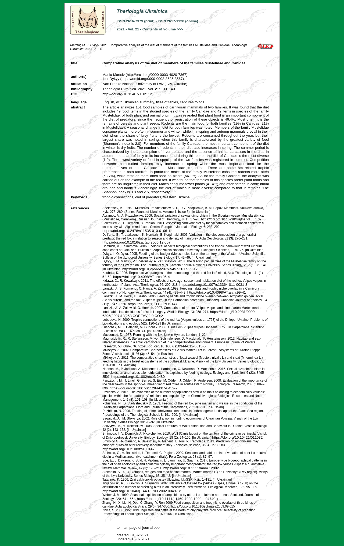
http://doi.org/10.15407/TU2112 (127, 94)
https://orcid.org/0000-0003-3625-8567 (151, 79)
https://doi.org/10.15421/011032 (237, 437)
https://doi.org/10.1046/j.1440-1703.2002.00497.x (141, 491)
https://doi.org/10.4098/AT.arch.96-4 (141, 277)
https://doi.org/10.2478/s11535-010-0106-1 (136, 231)
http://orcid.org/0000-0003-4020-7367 (156, 75)
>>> (156, 528)
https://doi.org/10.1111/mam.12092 (191, 468)
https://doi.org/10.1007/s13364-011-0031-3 (214, 285)
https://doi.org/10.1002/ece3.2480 (138, 377)
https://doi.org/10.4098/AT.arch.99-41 (216, 292)
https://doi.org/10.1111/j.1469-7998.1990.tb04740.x (177, 499)
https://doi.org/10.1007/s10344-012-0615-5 (172, 346)
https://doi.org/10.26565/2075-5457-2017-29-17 (160, 269)
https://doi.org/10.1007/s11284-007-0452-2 (144, 388)
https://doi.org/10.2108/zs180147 (128, 449)
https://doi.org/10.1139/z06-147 (153, 304)
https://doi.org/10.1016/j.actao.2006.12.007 (136, 242)
